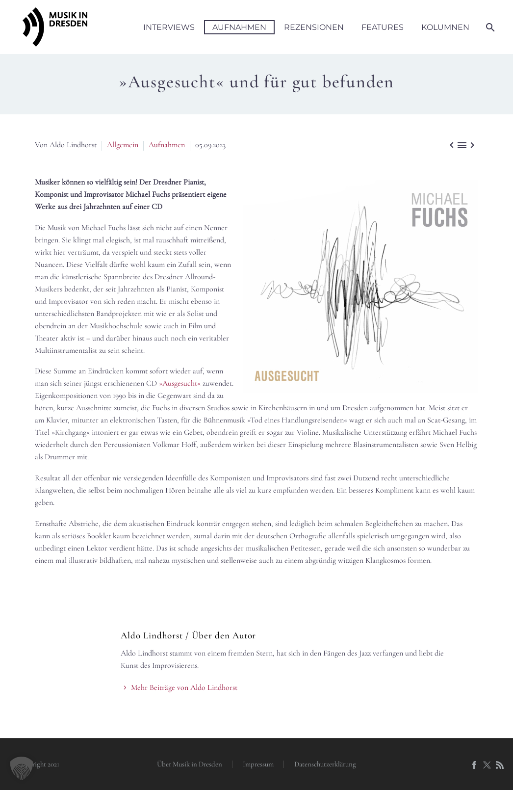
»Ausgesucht (178, 383)
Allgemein (122, 145)
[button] (21, 768)
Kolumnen (445, 27)
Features (382, 27)
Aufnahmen (239, 27)
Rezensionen (314, 27)
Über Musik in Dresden (189, 764)
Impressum (258, 764)
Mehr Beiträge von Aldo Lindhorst (184, 687)
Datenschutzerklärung (325, 764)
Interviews (169, 27)
